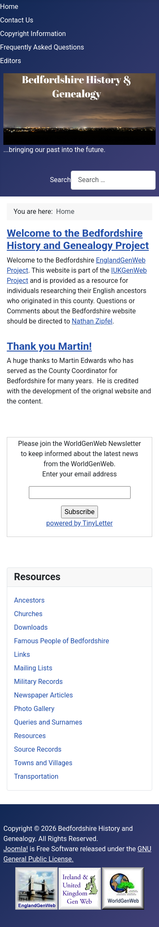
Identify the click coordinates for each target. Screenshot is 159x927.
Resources (30, 736)
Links (22, 654)
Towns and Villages (43, 763)
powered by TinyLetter (79, 523)
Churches (28, 614)
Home (9, 7)
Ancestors (29, 600)
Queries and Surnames (48, 722)
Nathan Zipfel (92, 321)
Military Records (38, 682)
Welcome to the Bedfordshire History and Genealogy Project (78, 239)
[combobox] (113, 180)
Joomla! (15, 849)
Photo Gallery (34, 709)
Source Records (37, 749)
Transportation (36, 776)
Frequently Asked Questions (42, 47)
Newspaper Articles (43, 695)
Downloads (30, 627)
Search (60, 180)
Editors (10, 61)
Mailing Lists (33, 668)
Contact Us (16, 20)
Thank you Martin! (49, 346)
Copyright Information (33, 34)
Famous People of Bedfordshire (61, 641)
